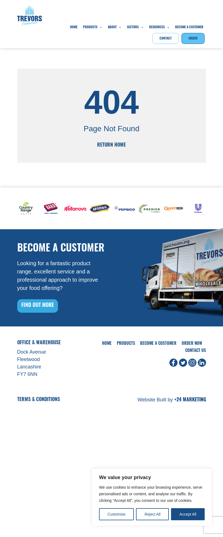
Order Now (192, 344)
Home (73, 27)
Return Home (111, 145)
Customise (117, 514)
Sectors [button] (135, 27)
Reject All (152, 514)
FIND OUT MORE (37, 305)
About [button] (114, 27)
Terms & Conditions (38, 399)
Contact (166, 38)
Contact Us (195, 351)
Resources (159, 27)
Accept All (187, 514)
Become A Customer (189, 27)
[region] (152, 497)
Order (193, 38)
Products (92, 27)
